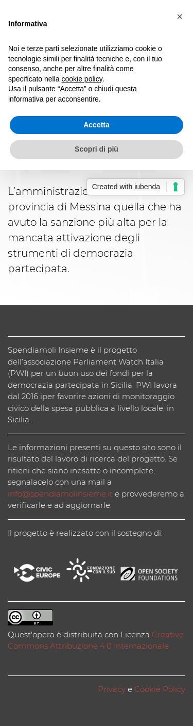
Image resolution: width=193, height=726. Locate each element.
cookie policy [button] (82, 79)
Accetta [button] (96, 125)
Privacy (112, 689)
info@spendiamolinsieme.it (60, 494)
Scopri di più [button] (96, 149)
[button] (179, 16)
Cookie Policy (159, 689)
